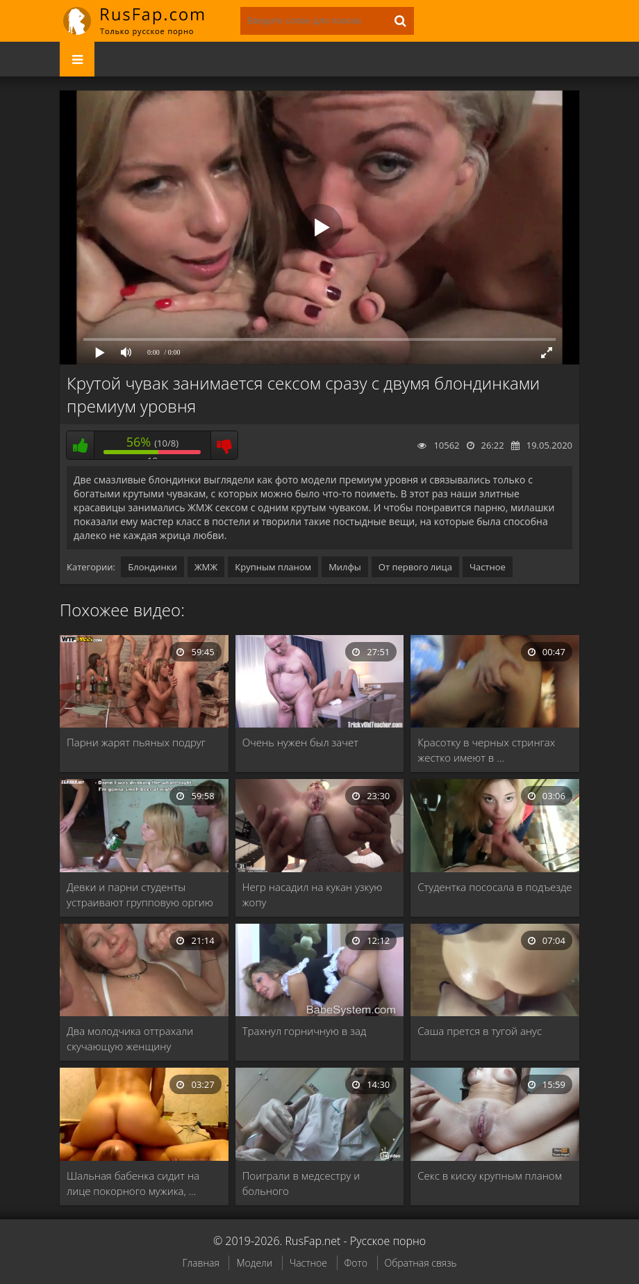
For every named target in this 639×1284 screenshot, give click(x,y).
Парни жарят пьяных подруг (136, 742)
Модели (254, 1262)
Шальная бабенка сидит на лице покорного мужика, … (133, 1183)
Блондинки (152, 567)
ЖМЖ (206, 567)
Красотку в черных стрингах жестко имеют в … (486, 749)
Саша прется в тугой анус (479, 1031)
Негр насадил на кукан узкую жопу (312, 894)
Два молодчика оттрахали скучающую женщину (130, 1038)
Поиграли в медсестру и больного (301, 1183)
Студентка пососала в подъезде (494, 887)
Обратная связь (421, 1262)
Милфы (345, 567)
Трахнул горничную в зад (304, 1031)
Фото (356, 1262)
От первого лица (415, 567)
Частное (488, 567)
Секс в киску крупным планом (489, 1175)
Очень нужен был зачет (300, 742)
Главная (200, 1262)
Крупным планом (273, 567)
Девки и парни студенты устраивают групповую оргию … (140, 895)
